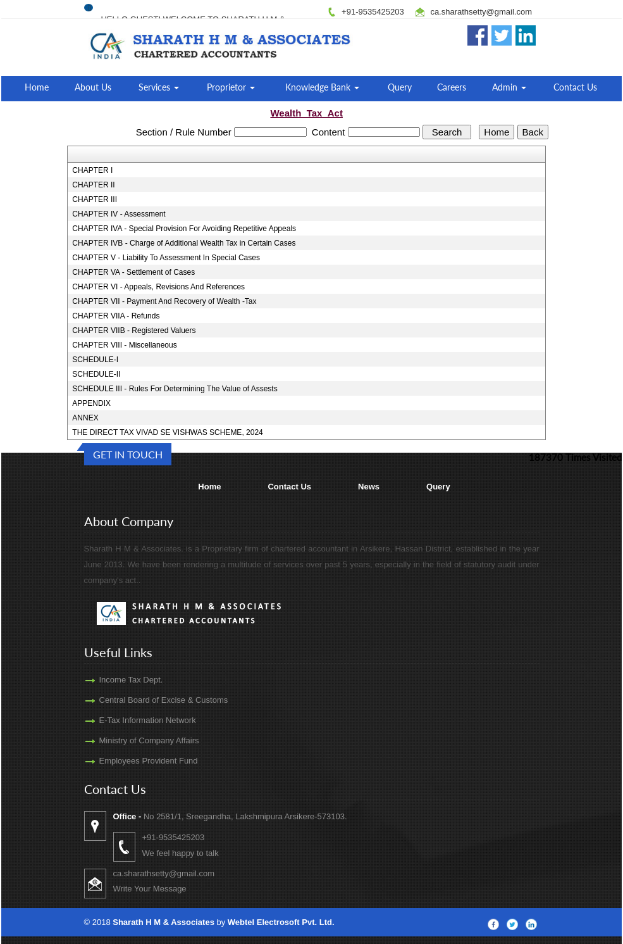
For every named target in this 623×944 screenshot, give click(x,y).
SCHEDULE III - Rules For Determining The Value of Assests (174, 388)
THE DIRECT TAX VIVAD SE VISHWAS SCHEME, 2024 (167, 432)
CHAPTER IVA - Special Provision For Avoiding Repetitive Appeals (184, 228)
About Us (93, 87)
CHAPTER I (92, 170)
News (368, 486)
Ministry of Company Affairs (134, 740)
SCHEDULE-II (96, 374)
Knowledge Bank (322, 87)
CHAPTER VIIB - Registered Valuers (133, 330)
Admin (509, 87)
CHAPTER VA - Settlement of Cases (133, 272)
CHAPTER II (93, 184)
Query (400, 87)
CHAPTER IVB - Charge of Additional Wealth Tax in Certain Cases (183, 243)
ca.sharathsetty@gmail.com (481, 11)
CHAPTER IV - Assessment (118, 214)
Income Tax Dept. (116, 679)
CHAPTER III (94, 199)
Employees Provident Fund (133, 760)
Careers (451, 87)
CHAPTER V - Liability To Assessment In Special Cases (166, 257)
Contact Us (575, 87)
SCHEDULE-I (95, 359)
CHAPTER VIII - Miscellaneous (124, 345)
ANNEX (85, 417)
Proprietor (231, 87)
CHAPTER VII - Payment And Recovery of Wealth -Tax (164, 301)
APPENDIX (91, 403)
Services (159, 87)
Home (37, 87)
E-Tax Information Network (132, 720)
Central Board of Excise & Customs (148, 700)
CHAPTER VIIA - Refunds (115, 316)
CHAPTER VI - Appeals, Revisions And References (158, 286)
